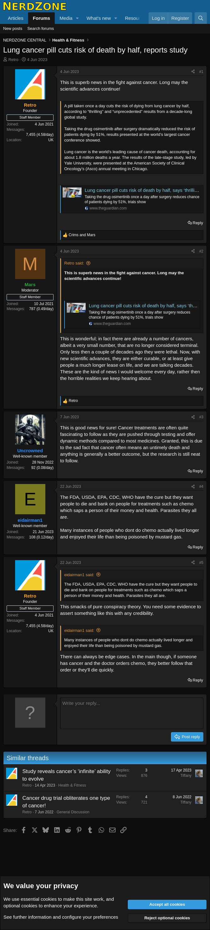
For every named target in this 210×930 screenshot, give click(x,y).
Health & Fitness (72, 785)
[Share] (193, 71)
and (82, 235)
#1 (201, 72)
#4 (201, 486)
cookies (49, 899)
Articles (15, 18)
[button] (77, 18)
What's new (99, 18)
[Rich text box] (131, 713)
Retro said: (74, 263)
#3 (201, 417)
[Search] (201, 18)
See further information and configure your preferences (60, 917)
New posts (12, 28)
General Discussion (73, 812)
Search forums (40, 28)
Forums (41, 18)
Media (66, 18)
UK (51, 140)
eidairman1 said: (79, 574)
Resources (136, 18)
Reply (198, 222)
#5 (201, 562)
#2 (201, 251)
